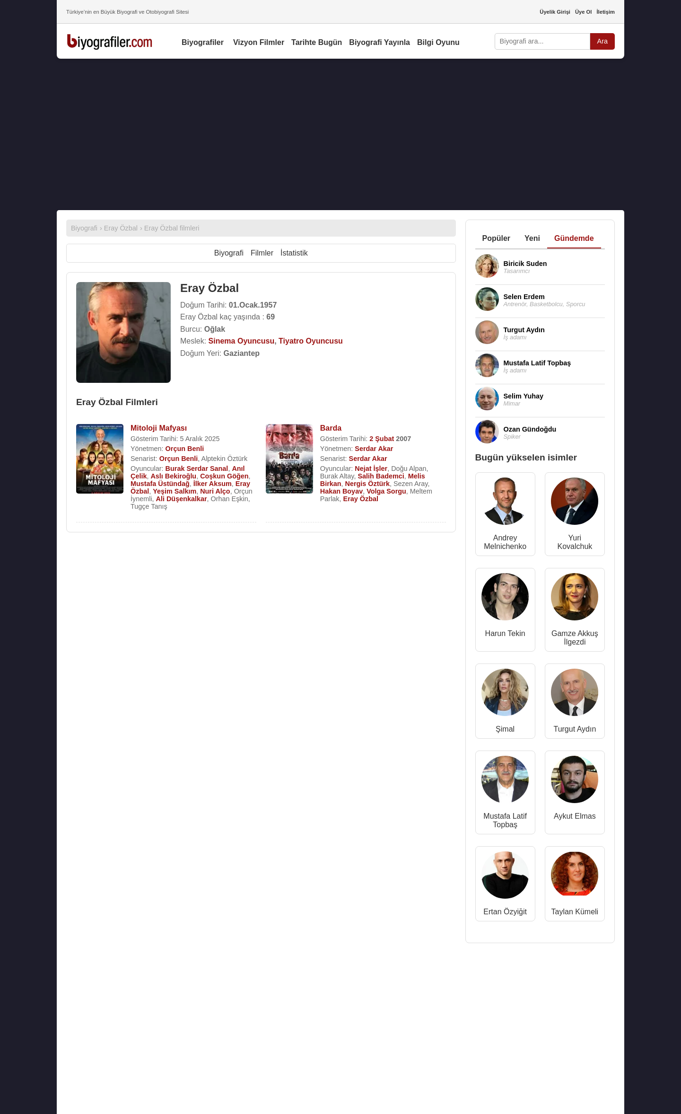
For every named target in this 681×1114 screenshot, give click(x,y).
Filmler (262, 253)
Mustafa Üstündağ (160, 483)
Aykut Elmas (575, 816)
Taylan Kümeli (575, 912)
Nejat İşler (371, 468)
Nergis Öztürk (367, 483)
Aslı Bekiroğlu (173, 476)
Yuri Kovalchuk (574, 542)
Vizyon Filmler (258, 42)
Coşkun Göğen (224, 476)
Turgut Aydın (574, 729)
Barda (330, 428)
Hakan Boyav (341, 491)
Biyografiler (203, 42)
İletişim (605, 12)
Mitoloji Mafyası (159, 428)
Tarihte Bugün (316, 42)
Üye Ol (583, 12)
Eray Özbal (360, 499)
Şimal (505, 729)
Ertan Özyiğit (505, 912)
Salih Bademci (381, 476)
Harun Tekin (505, 633)
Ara (602, 41)
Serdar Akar (374, 448)
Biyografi (229, 253)
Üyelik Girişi (555, 12)
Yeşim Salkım (174, 491)
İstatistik (294, 253)
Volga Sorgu (386, 491)
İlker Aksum (212, 483)
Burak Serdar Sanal (197, 468)
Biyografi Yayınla (379, 42)
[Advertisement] (340, 134)
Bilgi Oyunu (438, 42)
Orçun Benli (185, 448)
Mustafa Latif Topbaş (505, 820)
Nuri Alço (215, 491)
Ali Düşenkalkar (181, 499)
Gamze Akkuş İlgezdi (574, 637)
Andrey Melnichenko (505, 542)
